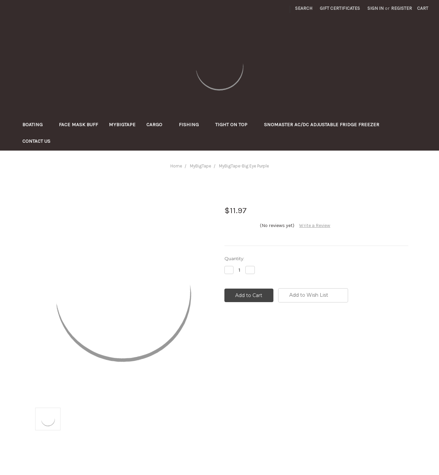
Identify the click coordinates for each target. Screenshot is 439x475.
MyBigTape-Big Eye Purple (244, 165)
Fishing (191, 124)
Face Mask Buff (78, 124)
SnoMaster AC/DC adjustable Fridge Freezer (321, 124)
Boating (35, 124)
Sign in (375, 8)
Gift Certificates (340, 8)
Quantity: (234, 258)
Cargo (157, 124)
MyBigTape (122, 124)
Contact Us (36, 141)
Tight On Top (234, 124)
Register (401, 8)
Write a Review (314, 225)
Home (176, 165)
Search (303, 8)
